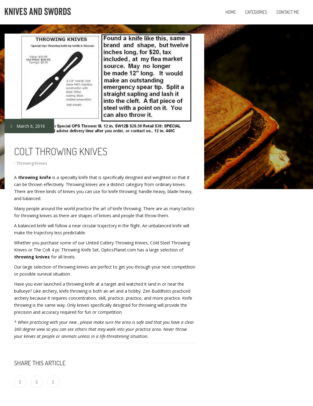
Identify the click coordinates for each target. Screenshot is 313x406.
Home (230, 12)
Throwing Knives (32, 163)
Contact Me (287, 12)
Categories (256, 12)
